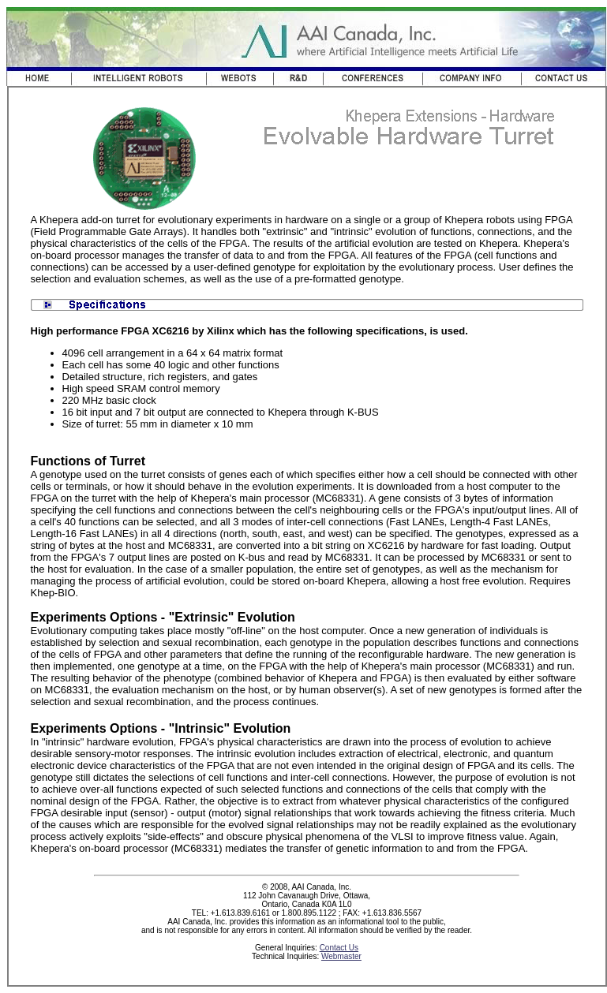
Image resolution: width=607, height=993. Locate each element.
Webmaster (341, 956)
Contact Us (339, 947)
